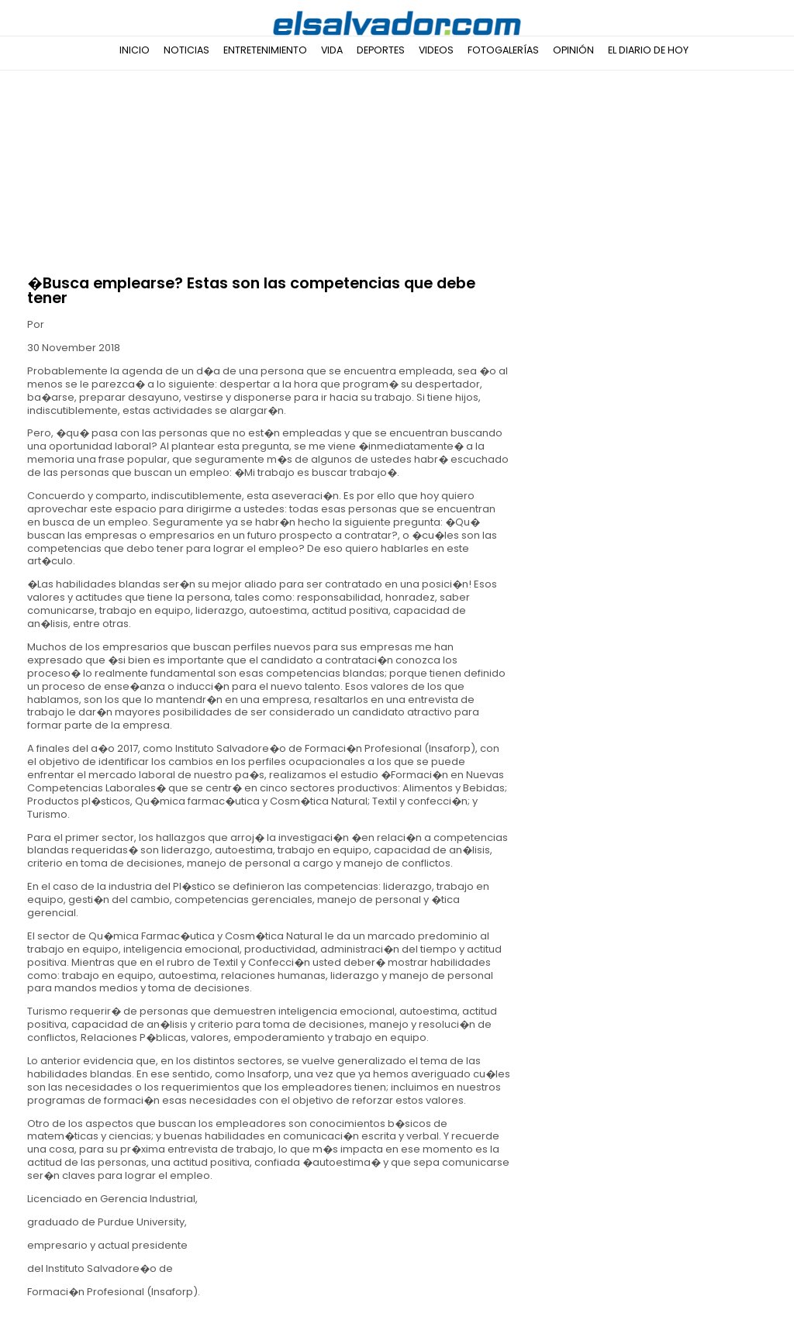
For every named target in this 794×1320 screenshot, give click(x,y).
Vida (332, 50)
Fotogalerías (503, 50)
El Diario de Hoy (648, 50)
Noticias (186, 50)
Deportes (381, 50)
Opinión (573, 50)
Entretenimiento (265, 50)
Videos (436, 50)
